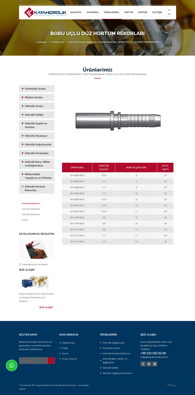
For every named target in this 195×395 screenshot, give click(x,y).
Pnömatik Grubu (35, 88)
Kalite (65, 348)
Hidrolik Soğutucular (38, 144)
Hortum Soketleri (31, 208)
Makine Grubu (34, 97)
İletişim (157, 12)
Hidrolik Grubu (34, 106)
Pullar (25, 219)
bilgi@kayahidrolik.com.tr (154, 357)
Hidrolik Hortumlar (37, 153)
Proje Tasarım (69, 358)
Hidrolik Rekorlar (31, 214)
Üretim (128, 12)
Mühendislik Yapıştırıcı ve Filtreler (38, 176)
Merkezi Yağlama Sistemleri (117, 373)
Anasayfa (76, 12)
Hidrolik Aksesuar (36, 135)
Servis (65, 353)
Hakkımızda (68, 342)
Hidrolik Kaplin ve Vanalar (36, 125)
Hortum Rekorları (107, 41)
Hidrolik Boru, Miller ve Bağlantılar (37, 163)
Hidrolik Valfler (34, 114)
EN (169, 13)
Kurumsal (93, 12)
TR (169, 10)
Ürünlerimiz (111, 12)
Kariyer (142, 12)
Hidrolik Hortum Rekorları (82, 41)
